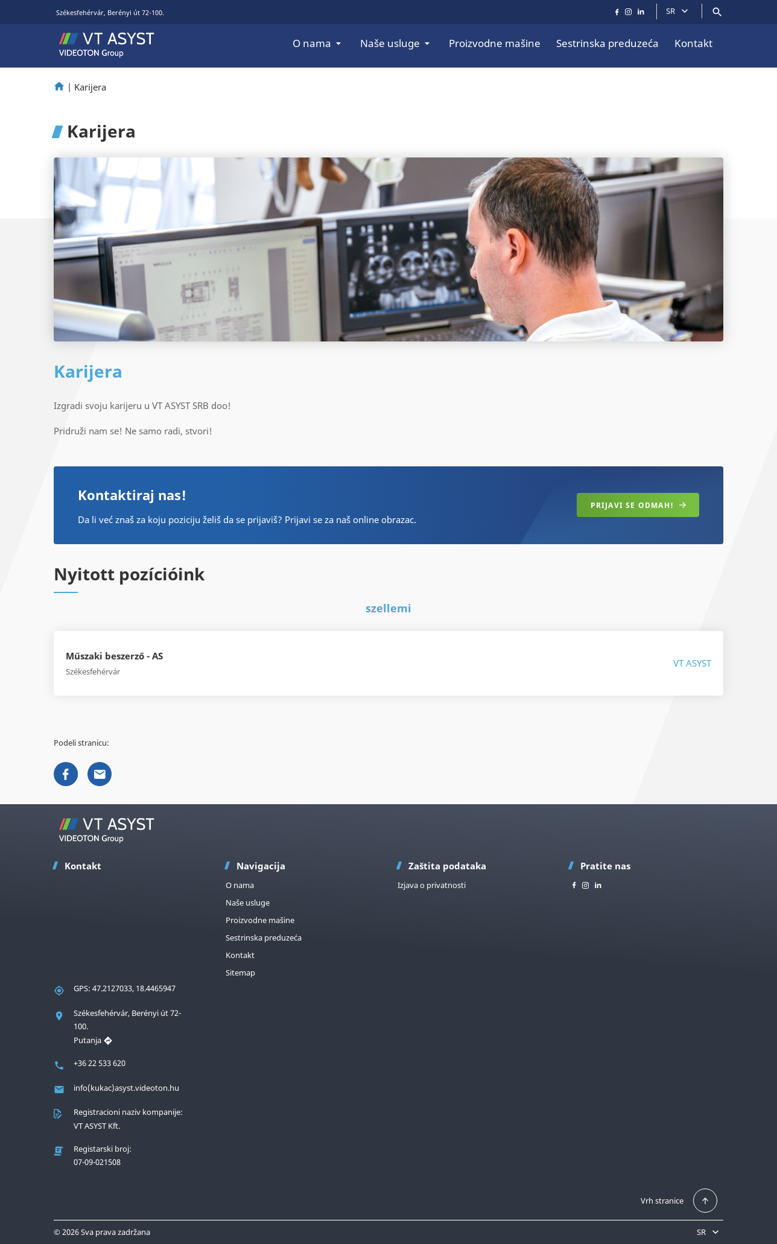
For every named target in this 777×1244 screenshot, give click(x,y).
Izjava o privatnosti (432, 885)
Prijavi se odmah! (638, 505)
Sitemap (240, 972)
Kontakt (693, 43)
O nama (318, 43)
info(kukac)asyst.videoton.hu (126, 1087)
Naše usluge (396, 43)
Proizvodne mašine (495, 43)
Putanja (93, 1040)
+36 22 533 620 (99, 1063)
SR (678, 11)
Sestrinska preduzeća (607, 43)
